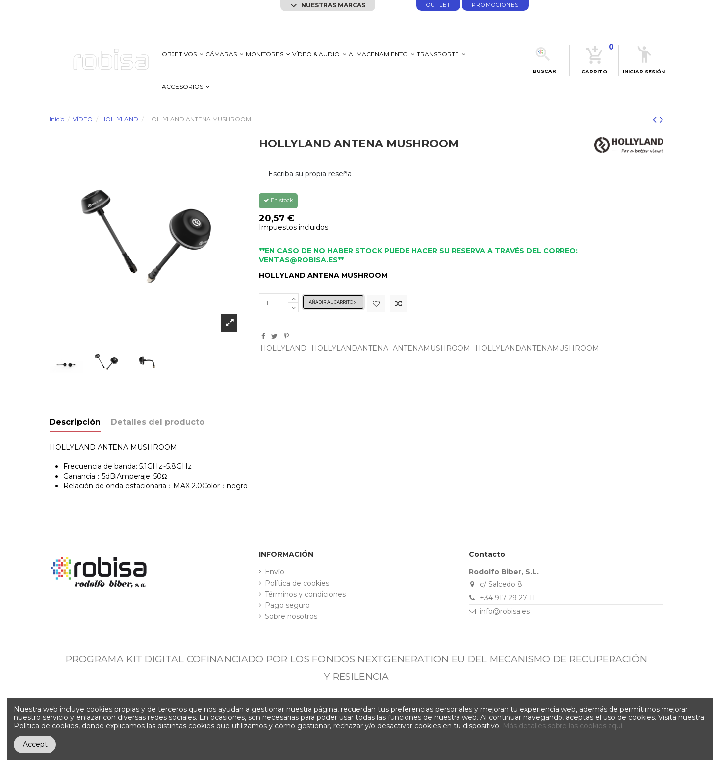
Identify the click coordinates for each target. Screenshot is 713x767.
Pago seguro (287, 605)
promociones (495, 5)
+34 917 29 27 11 (507, 597)
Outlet (438, 5)
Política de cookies (297, 583)
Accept (35, 744)
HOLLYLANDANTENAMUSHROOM (537, 348)
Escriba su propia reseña (310, 173)
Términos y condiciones (305, 594)
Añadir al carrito (332, 302)
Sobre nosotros (291, 617)
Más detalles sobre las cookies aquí (562, 725)
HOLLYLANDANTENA (349, 348)
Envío (274, 572)
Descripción (75, 422)
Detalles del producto (157, 422)
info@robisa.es (505, 611)
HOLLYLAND (283, 348)
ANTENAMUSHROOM (431, 348)
